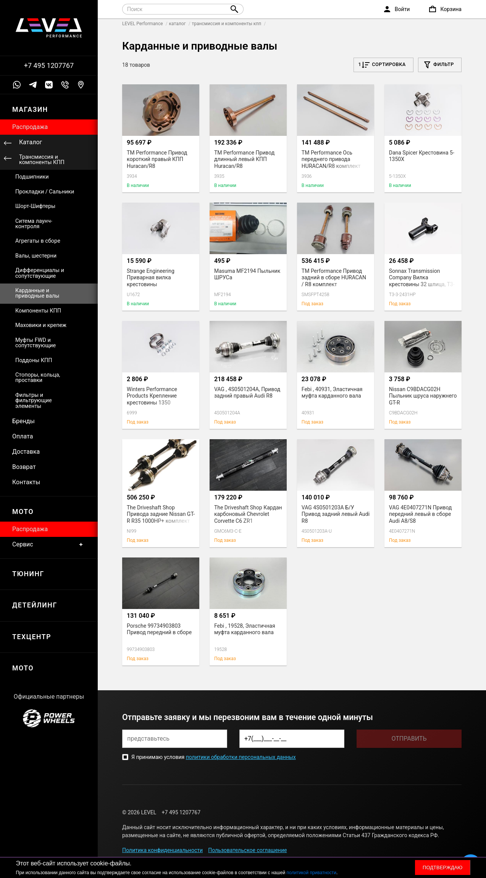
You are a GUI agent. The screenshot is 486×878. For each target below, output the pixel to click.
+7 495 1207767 (49, 65)
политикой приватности (311, 872)
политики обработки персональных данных (241, 757)
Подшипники (32, 177)
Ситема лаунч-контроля (33, 224)
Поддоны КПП (33, 360)
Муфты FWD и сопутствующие (35, 343)
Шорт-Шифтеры (35, 206)
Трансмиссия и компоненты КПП (42, 160)
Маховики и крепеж (40, 325)
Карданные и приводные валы (37, 293)
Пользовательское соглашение (247, 850)
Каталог (30, 142)
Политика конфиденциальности (162, 850)
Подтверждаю (442, 867)
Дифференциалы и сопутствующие (39, 273)
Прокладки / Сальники (44, 191)
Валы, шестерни (36, 256)
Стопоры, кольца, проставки (37, 377)
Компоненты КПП (38, 311)
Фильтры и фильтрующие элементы (33, 400)
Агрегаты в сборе (37, 241)
